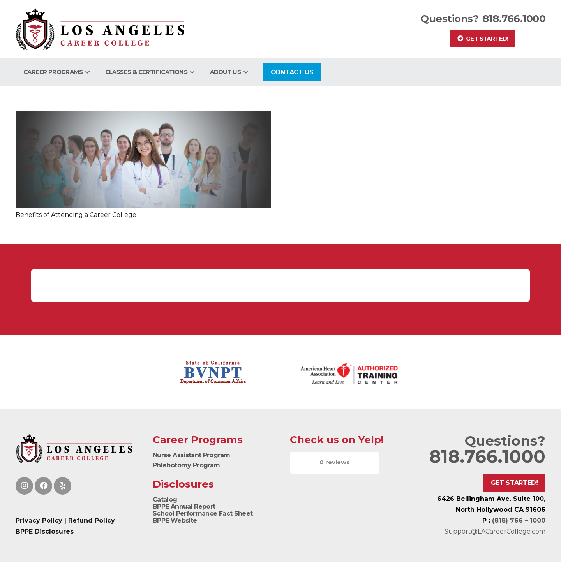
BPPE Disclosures (45, 531)
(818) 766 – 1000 (518, 520)
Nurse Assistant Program (191, 455)
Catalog (165, 499)
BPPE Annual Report (184, 506)
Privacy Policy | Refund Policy (65, 520)
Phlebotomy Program (186, 465)
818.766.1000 (513, 18)
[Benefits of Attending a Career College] (143, 159)
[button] (86, 72)
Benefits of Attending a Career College (76, 214)
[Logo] (100, 29)
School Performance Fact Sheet (202, 513)
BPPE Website (175, 520)
